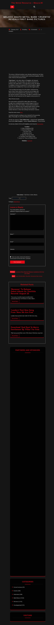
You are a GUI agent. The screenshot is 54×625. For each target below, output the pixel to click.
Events (15, 590)
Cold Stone (15, 198)
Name (12, 234)
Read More (15, 301)
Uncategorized (17, 605)
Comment (13, 214)
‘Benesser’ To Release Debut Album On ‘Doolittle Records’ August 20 (23, 291)
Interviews (16, 594)
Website (12, 249)
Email (12, 241)
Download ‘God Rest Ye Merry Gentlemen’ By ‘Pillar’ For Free (25, 328)
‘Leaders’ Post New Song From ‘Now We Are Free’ (22, 311)
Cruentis (23, 198)
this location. (40, 124)
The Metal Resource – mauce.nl (27, 3)
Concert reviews (18, 587)
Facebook (29, 140)
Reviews (16, 601)
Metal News (17, 201)
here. (21, 112)
